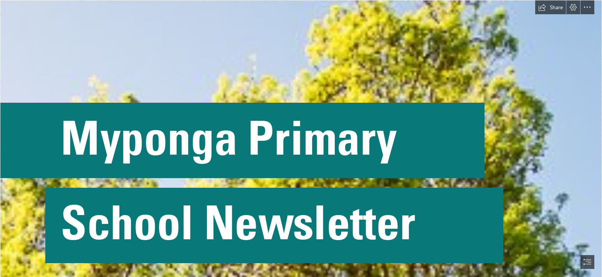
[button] (550, 7)
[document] (301, 138)
